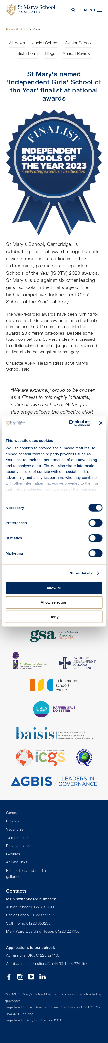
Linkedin (42, 977)
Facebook (9, 977)
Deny (54, 616)
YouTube (31, 977)
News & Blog (16, 29)
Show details (81, 573)
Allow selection (54, 602)
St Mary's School (30, 10)
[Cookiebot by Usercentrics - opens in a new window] (69, 423)
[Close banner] (100, 423)
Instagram (20, 977)
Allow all (54, 588)
